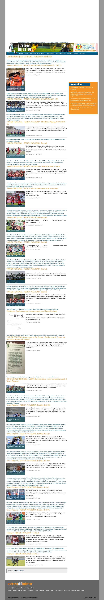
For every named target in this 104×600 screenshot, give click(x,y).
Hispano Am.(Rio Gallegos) (19, 428)
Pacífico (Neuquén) (43, 397)
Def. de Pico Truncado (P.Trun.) (14, 290)
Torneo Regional (33, 53)
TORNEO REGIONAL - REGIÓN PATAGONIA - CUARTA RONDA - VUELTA (34, 65)
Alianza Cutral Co (39, 215)
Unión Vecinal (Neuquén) (12, 116)
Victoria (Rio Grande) (11, 397)
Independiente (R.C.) (40, 428)
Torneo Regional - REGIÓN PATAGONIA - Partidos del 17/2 (28, 434)
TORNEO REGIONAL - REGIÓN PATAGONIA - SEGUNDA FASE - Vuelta (33, 166)
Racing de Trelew (62, 215)
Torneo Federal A (23, 53)
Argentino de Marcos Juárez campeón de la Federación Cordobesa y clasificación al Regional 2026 (82, 94)
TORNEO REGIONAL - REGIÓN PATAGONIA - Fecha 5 (26, 217)
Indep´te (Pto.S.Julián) (46, 116)
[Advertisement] (20, 20)
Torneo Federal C (46, 60)
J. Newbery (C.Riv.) (32, 61)
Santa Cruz (30, 60)
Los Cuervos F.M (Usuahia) (51, 215)
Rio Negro (24, 60)
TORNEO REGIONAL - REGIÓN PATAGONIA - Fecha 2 (26, 242)
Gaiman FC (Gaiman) (52, 288)
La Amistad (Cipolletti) (21, 61)
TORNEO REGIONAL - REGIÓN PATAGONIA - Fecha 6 (26, 143)
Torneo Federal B (23, 590)
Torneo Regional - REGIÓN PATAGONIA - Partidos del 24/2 (28, 405)
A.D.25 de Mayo (48, 530)
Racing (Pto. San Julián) (21, 236)
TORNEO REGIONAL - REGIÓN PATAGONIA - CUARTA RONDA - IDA (32, 99)
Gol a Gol (23, 588)
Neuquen (19, 60)
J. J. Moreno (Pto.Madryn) (33, 212)
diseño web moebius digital (90, 597)
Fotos (61, 42)
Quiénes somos (35, 42)
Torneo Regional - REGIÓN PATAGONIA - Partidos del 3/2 (27, 487)
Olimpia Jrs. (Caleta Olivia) (55, 397)
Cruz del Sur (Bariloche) (33, 118)
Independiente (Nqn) (57, 116)
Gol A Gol (42, 42)
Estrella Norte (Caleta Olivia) (23, 401)
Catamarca (9, 335)
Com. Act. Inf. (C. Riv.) (44, 118)
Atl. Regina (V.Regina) (29, 63)
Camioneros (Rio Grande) (57, 118)
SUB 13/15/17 (25, 42)
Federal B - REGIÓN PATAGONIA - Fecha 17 (22, 554)
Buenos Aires (9, 60)
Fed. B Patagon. (10, 527)
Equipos (66, 42)
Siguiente (21, 570)
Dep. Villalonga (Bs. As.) (51, 61)
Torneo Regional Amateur (59, 114)
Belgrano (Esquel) (17, 215)
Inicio (19, 42)
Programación (50, 42)
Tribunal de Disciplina (72, 53)
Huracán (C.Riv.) (10, 164)
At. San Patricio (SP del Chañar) (43, 63)
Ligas (56, 42)
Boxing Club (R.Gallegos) (17, 63)
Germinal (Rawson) (58, 162)
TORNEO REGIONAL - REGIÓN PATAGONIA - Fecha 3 (26, 292)
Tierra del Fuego (38, 60)
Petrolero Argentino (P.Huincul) (35, 261)
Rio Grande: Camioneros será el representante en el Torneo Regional (31, 311)
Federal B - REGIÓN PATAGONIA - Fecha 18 (22, 533)
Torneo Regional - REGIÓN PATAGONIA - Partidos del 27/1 (28, 510)
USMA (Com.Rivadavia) (23, 397)
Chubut (15, 60)
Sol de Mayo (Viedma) (33, 527)
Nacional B (42, 53)
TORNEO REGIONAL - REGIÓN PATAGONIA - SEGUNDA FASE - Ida (32, 188)
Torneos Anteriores (61, 53)
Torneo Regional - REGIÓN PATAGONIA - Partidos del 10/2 (28, 461)
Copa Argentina (50, 53)
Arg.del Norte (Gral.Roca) (28, 215)
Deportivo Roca (41, 61)
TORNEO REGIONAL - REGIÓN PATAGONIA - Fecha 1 (26, 269)
